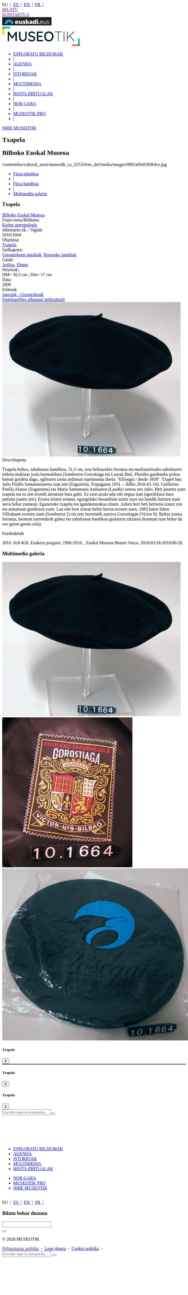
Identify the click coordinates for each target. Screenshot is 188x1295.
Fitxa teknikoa (26, 173)
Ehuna (22, 264)
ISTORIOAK (25, 74)
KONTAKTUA (15, 14)
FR (38, 4)
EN (27, 4)
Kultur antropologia (19, 225)
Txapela (9, 244)
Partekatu (10, 299)
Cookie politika (85, 1248)
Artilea (8, 264)
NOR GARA (24, 103)
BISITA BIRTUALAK (33, 93)
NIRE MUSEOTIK (19, 128)
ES (16, 4)
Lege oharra (55, 1248)
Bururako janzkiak (60, 254)
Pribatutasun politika (20, 1248)
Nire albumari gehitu (37, 299)
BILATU (10, 9)
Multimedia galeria (30, 193)
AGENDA (22, 64)
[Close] (5, 1061)
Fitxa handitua (26, 183)
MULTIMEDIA (27, 83)
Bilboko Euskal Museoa (23, 215)
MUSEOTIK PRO (29, 113)
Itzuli (60, 299)
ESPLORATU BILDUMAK (38, 54)
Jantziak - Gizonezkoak (22, 294)
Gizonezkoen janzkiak (22, 254)
